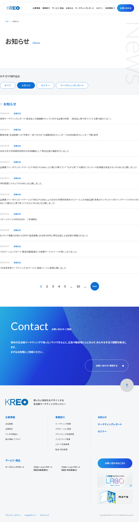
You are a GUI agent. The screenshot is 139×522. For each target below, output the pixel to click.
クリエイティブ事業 (62, 439)
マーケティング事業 (63, 423)
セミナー (99, 8)
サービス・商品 (12, 460)
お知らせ (69, 8)
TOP (7, 21)
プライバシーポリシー (13, 515)
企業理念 (9, 429)
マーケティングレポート (84, 8)
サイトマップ (44, 515)
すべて (7, 85)
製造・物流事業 (61, 449)
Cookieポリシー (31, 515)
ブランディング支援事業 (64, 434)
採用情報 (109, 8)
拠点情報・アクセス (13, 439)
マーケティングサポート (14, 467)
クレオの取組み (11, 434)
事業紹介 (60, 417)
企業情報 (10, 417)
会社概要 (9, 423)
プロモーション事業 (63, 429)
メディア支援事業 (62, 444)
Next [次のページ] (95, 286)
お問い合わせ (125, 8)
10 (78, 286)
